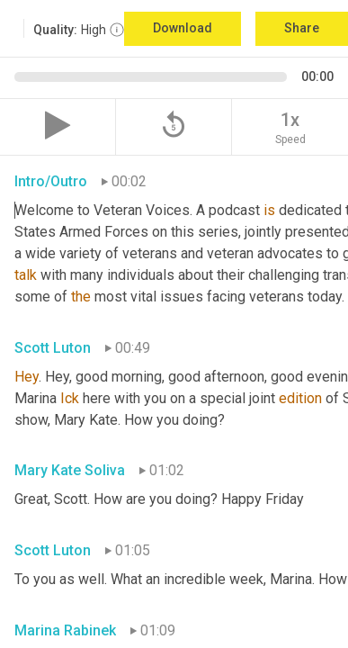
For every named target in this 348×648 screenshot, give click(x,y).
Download (182, 28)
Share (301, 28)
